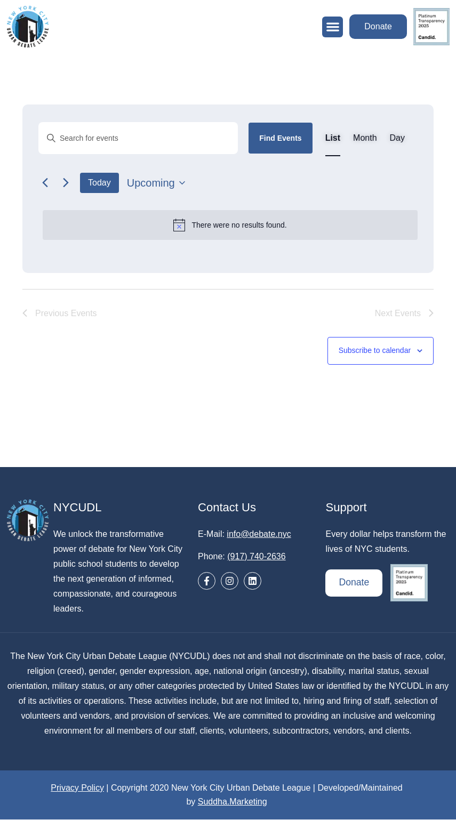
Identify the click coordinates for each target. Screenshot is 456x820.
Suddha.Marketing (232, 802)
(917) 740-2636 (256, 556)
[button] (330, 27)
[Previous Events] (44, 182)
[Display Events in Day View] (397, 138)
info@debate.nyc (259, 534)
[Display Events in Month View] (365, 138)
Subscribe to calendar (375, 351)
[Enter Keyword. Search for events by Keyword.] (138, 138)
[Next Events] (65, 182)
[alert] (230, 225)
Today (99, 182)
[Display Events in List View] (332, 138)
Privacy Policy (77, 788)
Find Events (280, 138)
